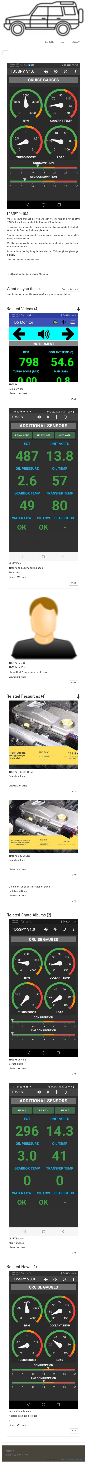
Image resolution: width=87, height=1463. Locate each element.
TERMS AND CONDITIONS (17, 1455)
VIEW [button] (74, 791)
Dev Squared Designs (71, 1460)
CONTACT (9, 1451)
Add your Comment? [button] (70, 289)
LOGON (76, 42)
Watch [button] (73, 399)
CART (64, 42)
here (36, 260)
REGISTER (49, 42)
